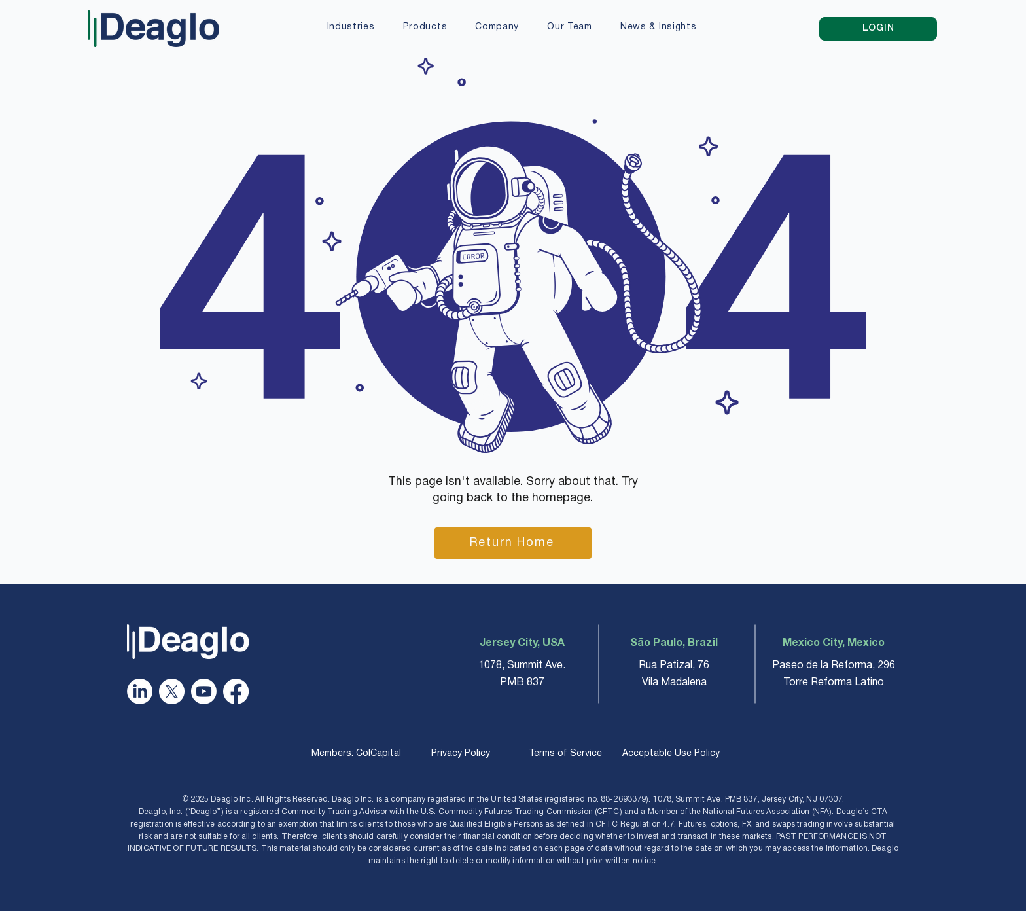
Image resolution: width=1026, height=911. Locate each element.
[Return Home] (513, 543)
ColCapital (378, 753)
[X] (172, 691)
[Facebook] (236, 691)
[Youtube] (204, 691)
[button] (350, 28)
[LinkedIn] (139, 691)
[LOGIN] (878, 29)
